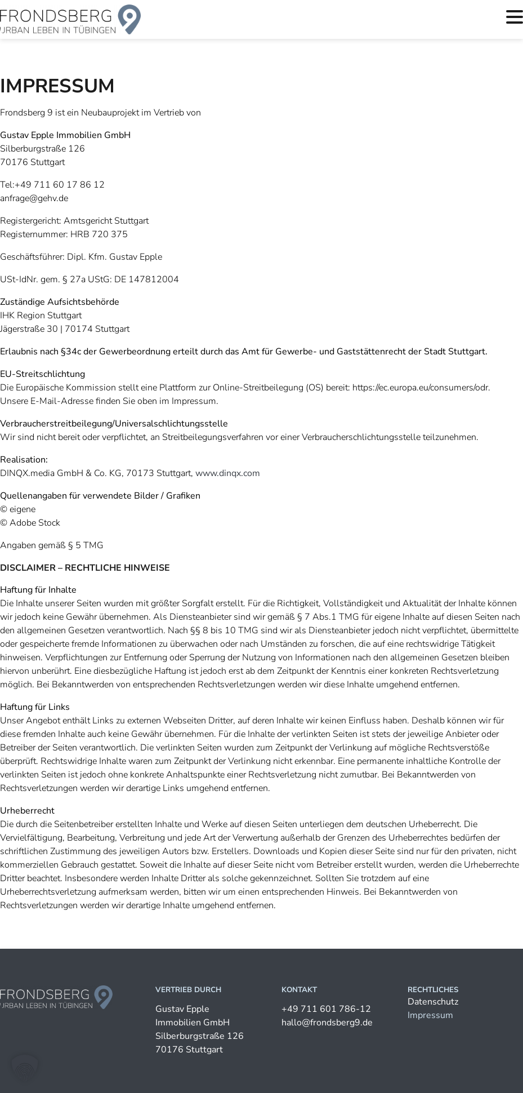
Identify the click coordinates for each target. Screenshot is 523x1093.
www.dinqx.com (227, 473)
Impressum (430, 1015)
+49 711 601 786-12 (326, 1009)
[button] (25, 1068)
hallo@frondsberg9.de (327, 1022)
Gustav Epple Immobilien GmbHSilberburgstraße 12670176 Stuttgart (199, 1029)
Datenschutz (433, 1002)
